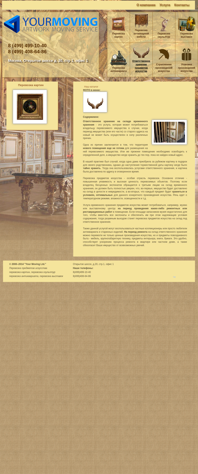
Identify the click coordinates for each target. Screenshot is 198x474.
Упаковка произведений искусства (186, 68)
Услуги (164, 5)
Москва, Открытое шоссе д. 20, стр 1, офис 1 (48, 61)
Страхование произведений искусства (163, 68)
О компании (145, 5)
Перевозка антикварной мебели (141, 33)
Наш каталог (91, 86)
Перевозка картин (31, 85)
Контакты (181, 5)
